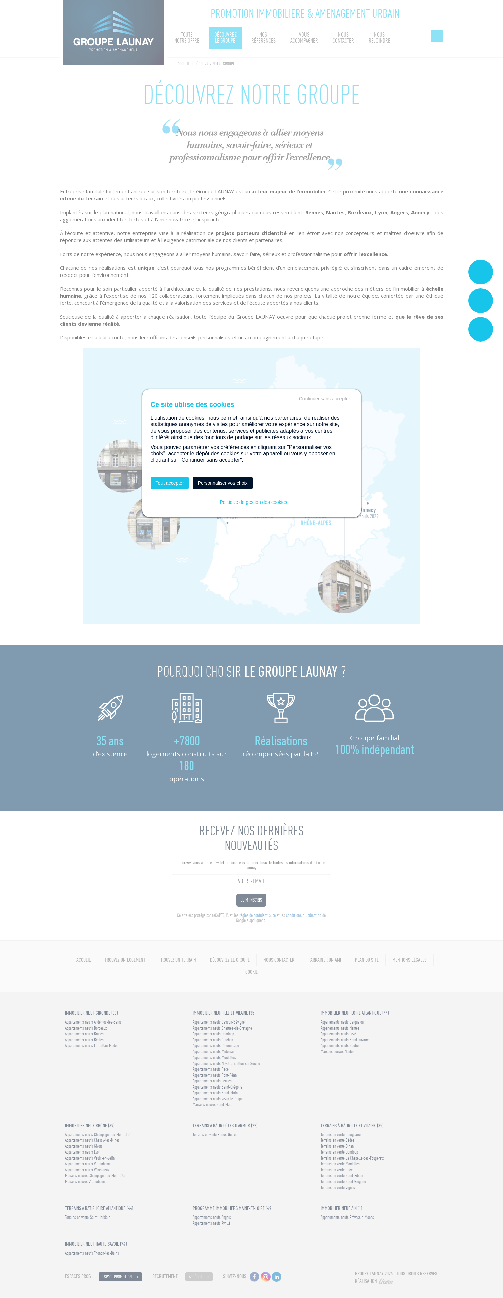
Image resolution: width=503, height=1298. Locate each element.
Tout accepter (170, 483)
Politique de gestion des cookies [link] (253, 502)
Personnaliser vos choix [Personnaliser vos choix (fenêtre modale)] (223, 483)
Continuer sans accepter (324, 398)
